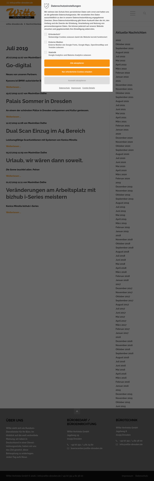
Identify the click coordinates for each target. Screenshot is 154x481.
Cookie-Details (88, 88)
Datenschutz (64, 88)
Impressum (76, 88)
